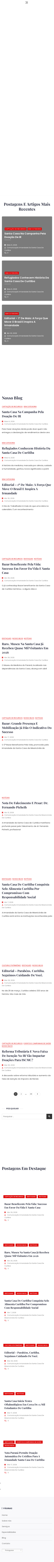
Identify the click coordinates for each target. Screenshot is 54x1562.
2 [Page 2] (22, 1093)
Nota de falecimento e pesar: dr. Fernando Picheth (25, 805)
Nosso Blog (17, 638)
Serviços (6, 1526)
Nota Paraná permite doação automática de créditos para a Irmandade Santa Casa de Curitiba (24, 1456)
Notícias (38, 559)
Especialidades (9, 1532)
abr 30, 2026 (11, 333)
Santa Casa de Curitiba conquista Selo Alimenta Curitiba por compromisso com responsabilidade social (25, 890)
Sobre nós (6, 1520)
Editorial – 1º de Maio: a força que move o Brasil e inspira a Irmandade (26, 321)
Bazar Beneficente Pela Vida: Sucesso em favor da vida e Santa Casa (26, 568)
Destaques (28, 559)
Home (5, 1515)
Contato (6, 1543)
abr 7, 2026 (11, 1312)
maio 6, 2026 (11, 245)
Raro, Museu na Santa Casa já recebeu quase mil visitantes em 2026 (25, 648)
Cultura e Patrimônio (11, 965)
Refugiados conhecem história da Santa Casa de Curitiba (26, 279)
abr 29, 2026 (12, 1212)
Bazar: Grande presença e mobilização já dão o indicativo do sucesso (27, 727)
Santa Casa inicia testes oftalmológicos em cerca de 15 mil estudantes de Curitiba (24, 1404)
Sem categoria (34, 229)
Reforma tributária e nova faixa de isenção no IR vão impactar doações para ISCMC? (25, 1055)
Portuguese (8, 1550)
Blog (4, 1537)
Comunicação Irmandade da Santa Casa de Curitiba (24, 248)
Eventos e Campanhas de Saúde (37, 1043)
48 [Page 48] (31, 1093)
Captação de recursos (15, 229)
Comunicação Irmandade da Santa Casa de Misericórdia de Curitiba (27, 816)
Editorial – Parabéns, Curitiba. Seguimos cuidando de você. (23, 973)
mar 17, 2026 (12, 1413)
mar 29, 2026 (12, 1361)
